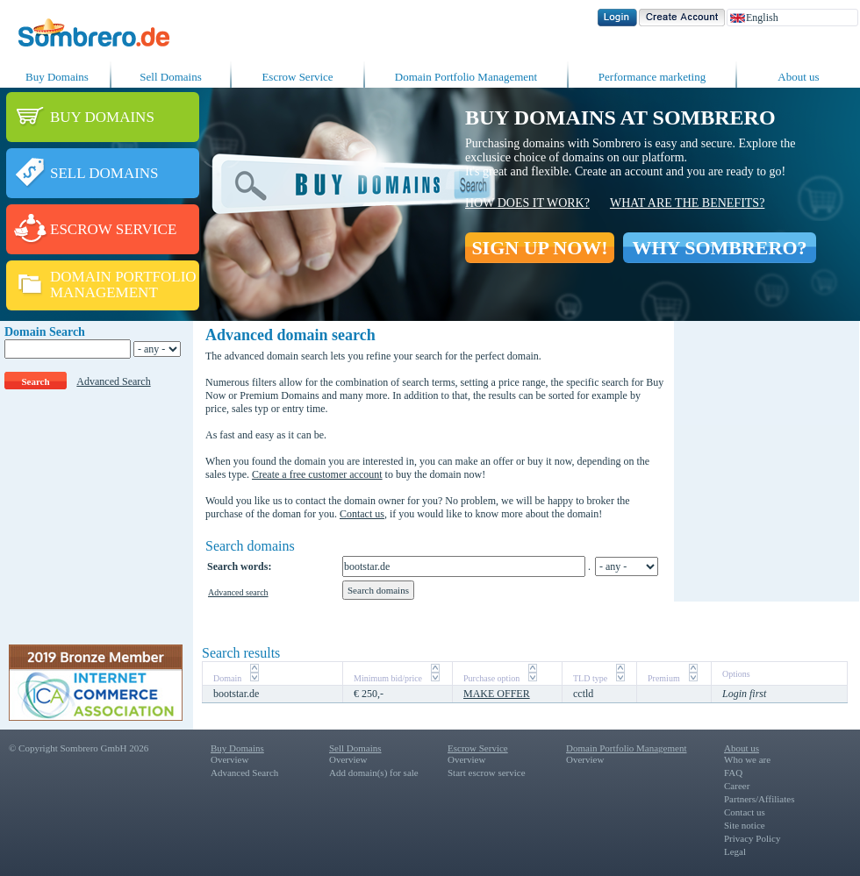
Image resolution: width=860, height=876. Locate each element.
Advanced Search (113, 381)
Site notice (744, 825)
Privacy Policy (752, 838)
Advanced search (238, 592)
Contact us (362, 514)
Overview (229, 759)
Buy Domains (57, 76)
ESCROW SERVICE (113, 229)
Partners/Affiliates (759, 799)
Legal (735, 851)
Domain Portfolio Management (466, 76)
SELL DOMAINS (104, 173)
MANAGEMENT (104, 292)
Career (736, 785)
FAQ (733, 772)
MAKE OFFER (496, 693)
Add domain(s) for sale (374, 772)
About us (798, 76)
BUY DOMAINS (102, 117)
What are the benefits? (687, 203)
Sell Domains (170, 76)
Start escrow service (487, 772)
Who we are (747, 759)
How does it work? (527, 203)
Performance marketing (652, 76)
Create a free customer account (317, 474)
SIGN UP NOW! (539, 248)
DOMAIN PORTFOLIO (123, 276)
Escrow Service (297, 76)
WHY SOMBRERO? (719, 248)
